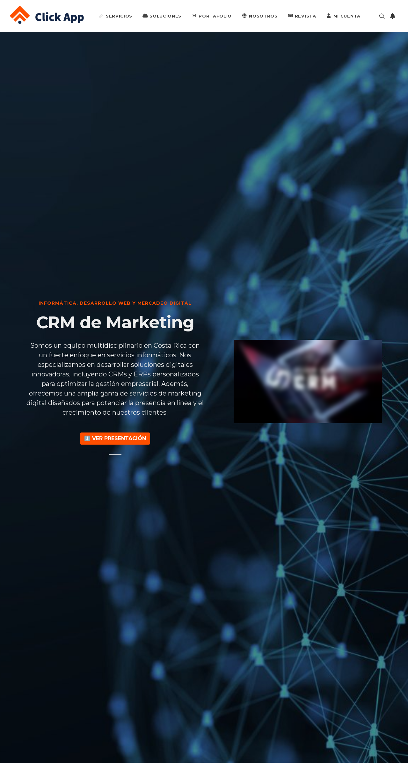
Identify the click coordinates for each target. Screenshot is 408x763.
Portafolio (212, 15)
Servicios (115, 15)
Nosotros (260, 15)
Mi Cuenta (343, 15)
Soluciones (161, 15)
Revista (302, 15)
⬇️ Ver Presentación (115, 438)
